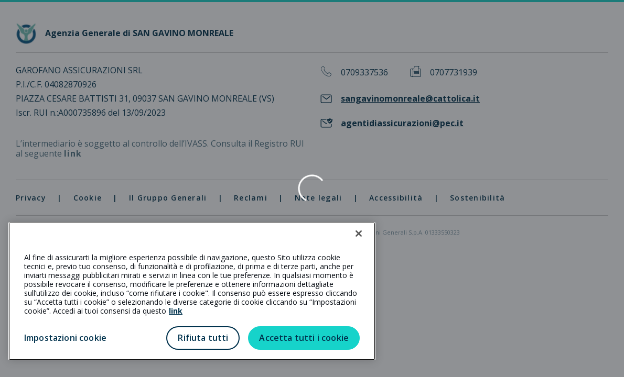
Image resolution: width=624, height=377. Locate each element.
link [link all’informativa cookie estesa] (175, 311)
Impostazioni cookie (65, 337)
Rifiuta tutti (203, 337)
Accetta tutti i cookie (304, 337)
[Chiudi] (358, 233)
